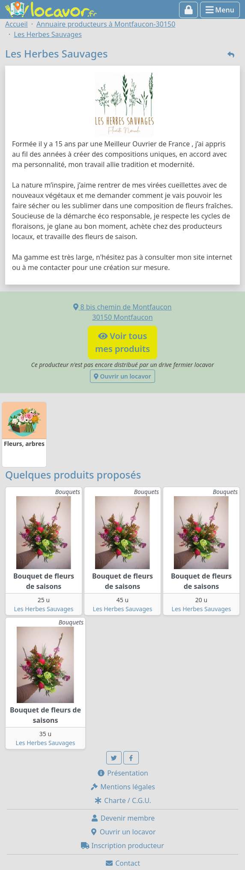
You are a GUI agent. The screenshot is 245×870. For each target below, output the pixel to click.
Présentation (122, 773)
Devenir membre (122, 818)
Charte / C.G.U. (122, 800)
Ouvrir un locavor (122, 376)
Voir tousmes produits (122, 342)
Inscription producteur (122, 845)
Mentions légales (122, 786)
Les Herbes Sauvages (44, 609)
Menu (220, 10)
